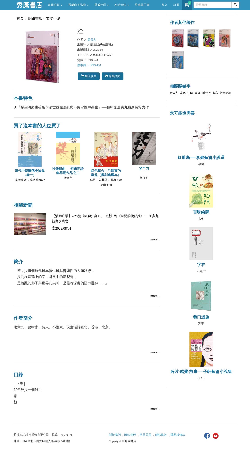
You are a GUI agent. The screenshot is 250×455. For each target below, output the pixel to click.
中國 (190, 92)
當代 (183, 92)
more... (155, 239)
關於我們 (115, 434)
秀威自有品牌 (78, 4)
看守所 (206, 92)
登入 (165, 4)
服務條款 (161, 434)
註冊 (176, 4)
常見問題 (145, 434)
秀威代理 (101, 4)
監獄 (197, 92)
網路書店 (35, 18)
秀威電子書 (142, 4)
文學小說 (53, 18)
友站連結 (121, 4)
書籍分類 (55, 4)
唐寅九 (92, 39)
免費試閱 (112, 76)
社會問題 (225, 92)
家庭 (215, 92)
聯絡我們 (130, 434)
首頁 (20, 18)
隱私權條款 (178, 434)
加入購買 (88, 76)
